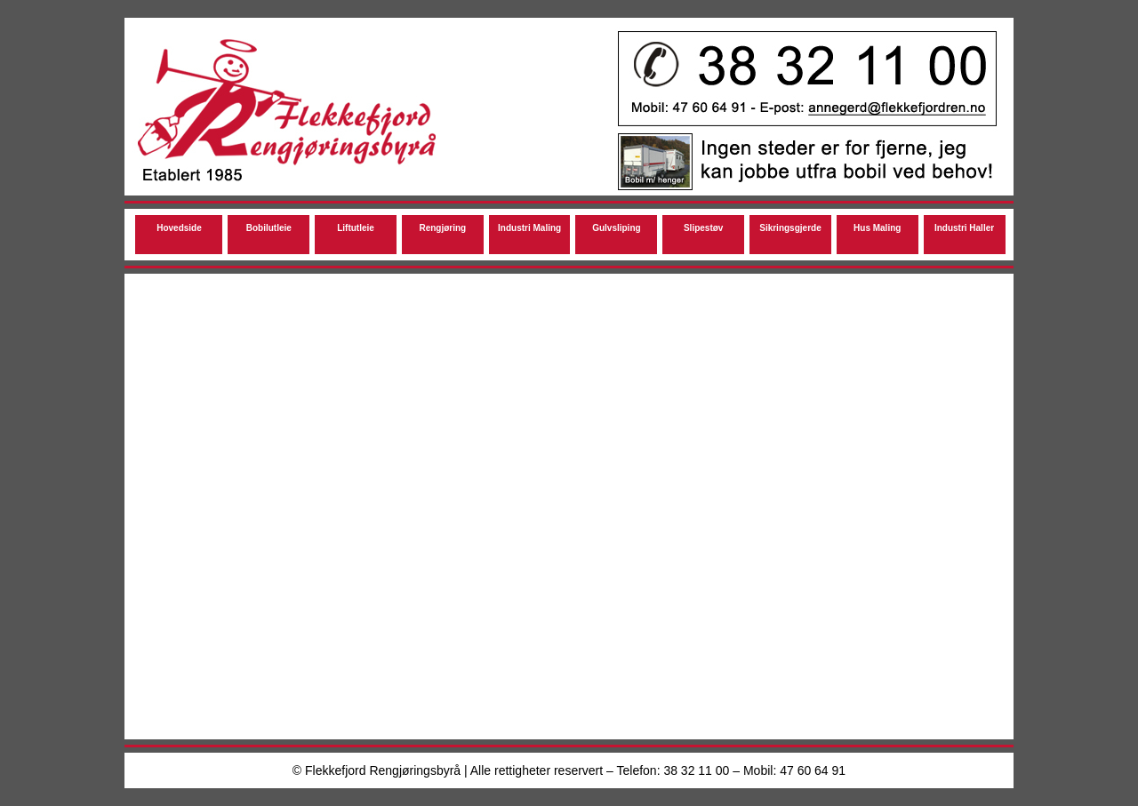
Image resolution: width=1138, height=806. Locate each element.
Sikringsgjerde (790, 228)
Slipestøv (703, 228)
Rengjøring (442, 228)
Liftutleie (355, 228)
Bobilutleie (269, 228)
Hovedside (179, 228)
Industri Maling (529, 228)
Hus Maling (877, 228)
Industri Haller (964, 228)
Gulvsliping (616, 228)
